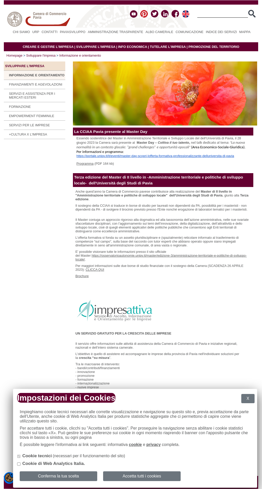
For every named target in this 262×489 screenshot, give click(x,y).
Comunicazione (189, 32)
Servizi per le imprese (29, 125)
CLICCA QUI (95, 270)
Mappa (244, 32)
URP (35, 32)
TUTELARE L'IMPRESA (168, 47)
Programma (85, 163)
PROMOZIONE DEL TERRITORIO (214, 47)
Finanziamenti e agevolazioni (35, 84)
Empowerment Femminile (31, 116)
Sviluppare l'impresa (41, 55)
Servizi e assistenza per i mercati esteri (32, 95)
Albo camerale (159, 32)
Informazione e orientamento (80, 55)
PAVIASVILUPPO (72, 32)
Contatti (50, 32)
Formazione (20, 107)
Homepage (14, 55)
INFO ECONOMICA (132, 47)
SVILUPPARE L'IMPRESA (95, 47)
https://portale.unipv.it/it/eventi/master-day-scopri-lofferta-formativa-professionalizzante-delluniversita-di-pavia (155, 156)
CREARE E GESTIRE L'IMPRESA (48, 47)
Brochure (82, 276)
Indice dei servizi (221, 32)
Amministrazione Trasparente (115, 32)
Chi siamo (21, 32)
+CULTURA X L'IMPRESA (28, 134)
